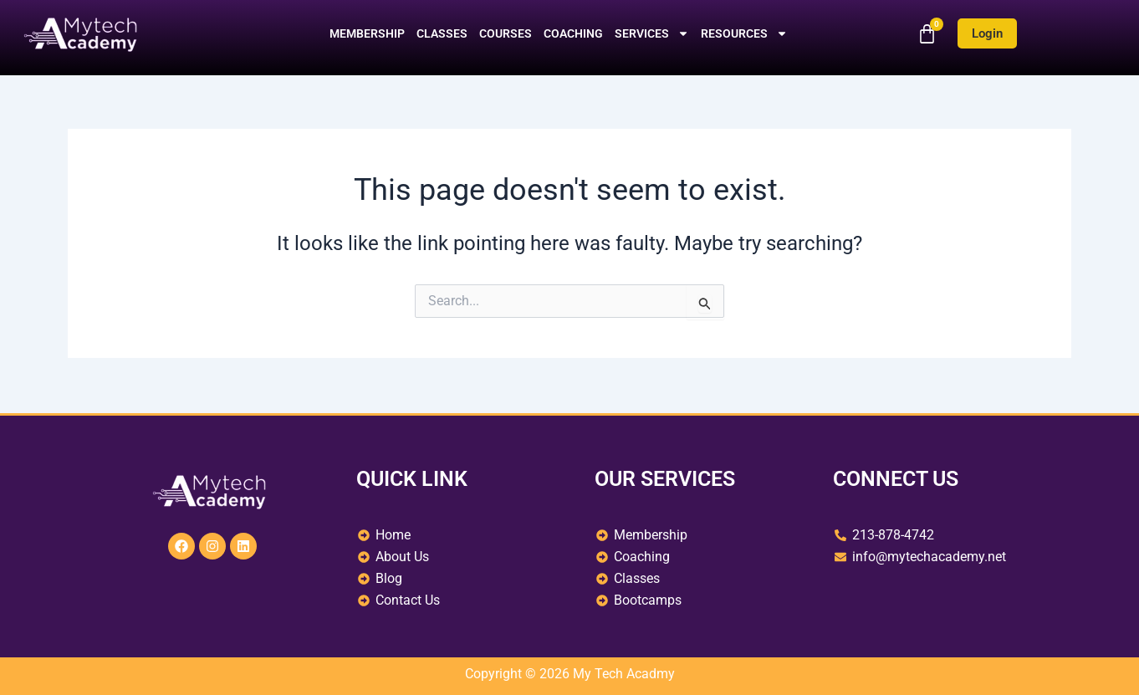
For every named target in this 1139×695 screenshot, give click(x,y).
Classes (441, 33)
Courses (505, 33)
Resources (744, 33)
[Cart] (927, 33)
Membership (367, 33)
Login (987, 33)
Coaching (573, 33)
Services (652, 33)
